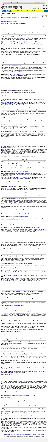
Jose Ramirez (30, 80)
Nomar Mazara (23, 80)
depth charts (14, 231)
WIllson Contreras (8, 271)
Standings (20, 2)
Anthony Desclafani (12, 65)
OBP (26, 354)
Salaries (39, 2)
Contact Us (42, 434)
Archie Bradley (4, 27)
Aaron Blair (18, 291)
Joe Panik (15, 275)
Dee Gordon (26, 138)
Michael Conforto (21, 58)
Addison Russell (24, 216)
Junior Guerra (28, 213)
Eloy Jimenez (12, 75)
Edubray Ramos (15, 177)
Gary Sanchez (31, 270)
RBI (22, 354)
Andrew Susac (17, 173)
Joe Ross (33, 395)
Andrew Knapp (15, 201)
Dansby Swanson (10, 90)
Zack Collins (5, 147)
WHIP (4, 29)
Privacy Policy (22, 434)
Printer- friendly (43, 16)
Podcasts (43, 2)
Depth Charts (30, 2)
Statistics (16, 2)
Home (4, 2)
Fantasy (25, 2)
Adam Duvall (41, 229)
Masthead (38, 434)
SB (39, 131)
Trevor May (16, 95)
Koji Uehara (26, 178)
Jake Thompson (25, 291)
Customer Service (28, 434)
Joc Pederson (30, 418)
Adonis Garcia (17, 102)
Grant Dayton (19, 178)
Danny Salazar (27, 395)
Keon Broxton (35, 57)
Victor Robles (7, 75)
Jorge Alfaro (30, 201)
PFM (17, 117)
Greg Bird (30, 285)
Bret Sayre (21, 67)
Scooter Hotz (3, 21)
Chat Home (3, 15)
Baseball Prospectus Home (8, 434)
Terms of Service (16, 434)
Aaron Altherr (15, 378)
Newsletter (8, 2)
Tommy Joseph (41, 282)
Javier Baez (19, 341)
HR (35, 287)
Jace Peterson (10, 102)
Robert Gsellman (8, 334)
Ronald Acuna (20, 75)
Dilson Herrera (6, 103)
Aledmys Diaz (15, 124)
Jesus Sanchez (22, 156)
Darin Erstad (23, 39)
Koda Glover (27, 95)
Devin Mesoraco (25, 173)
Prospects (12, 2)
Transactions (35, 2)
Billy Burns (21, 378)
